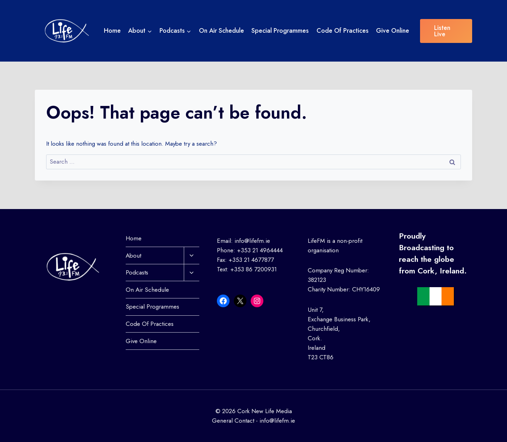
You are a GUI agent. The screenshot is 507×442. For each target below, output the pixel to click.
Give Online (392, 30)
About (133, 255)
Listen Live (442, 31)
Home (112, 30)
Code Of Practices (343, 30)
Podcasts (137, 272)
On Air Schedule (221, 30)
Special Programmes (280, 30)
